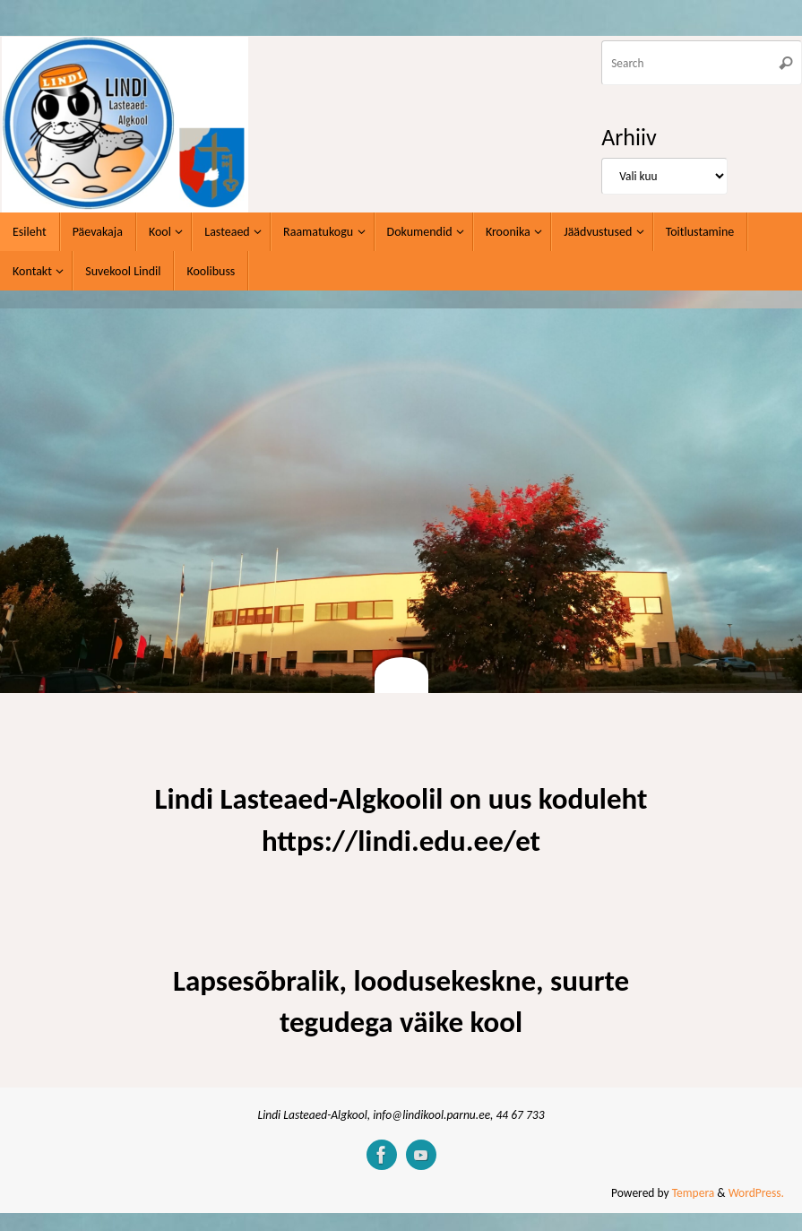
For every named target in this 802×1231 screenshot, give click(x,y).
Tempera (693, 1193)
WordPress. (756, 1193)
